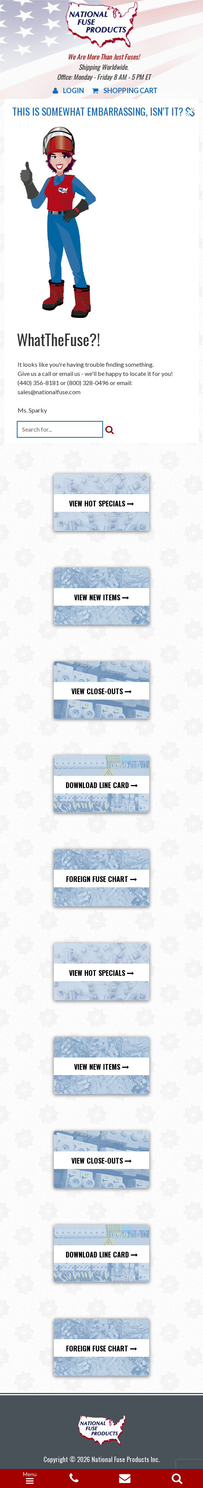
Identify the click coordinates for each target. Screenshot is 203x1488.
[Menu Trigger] (29, 1478)
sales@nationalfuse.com (49, 391)
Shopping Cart (125, 90)
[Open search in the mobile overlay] (175, 1476)
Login (68, 90)
